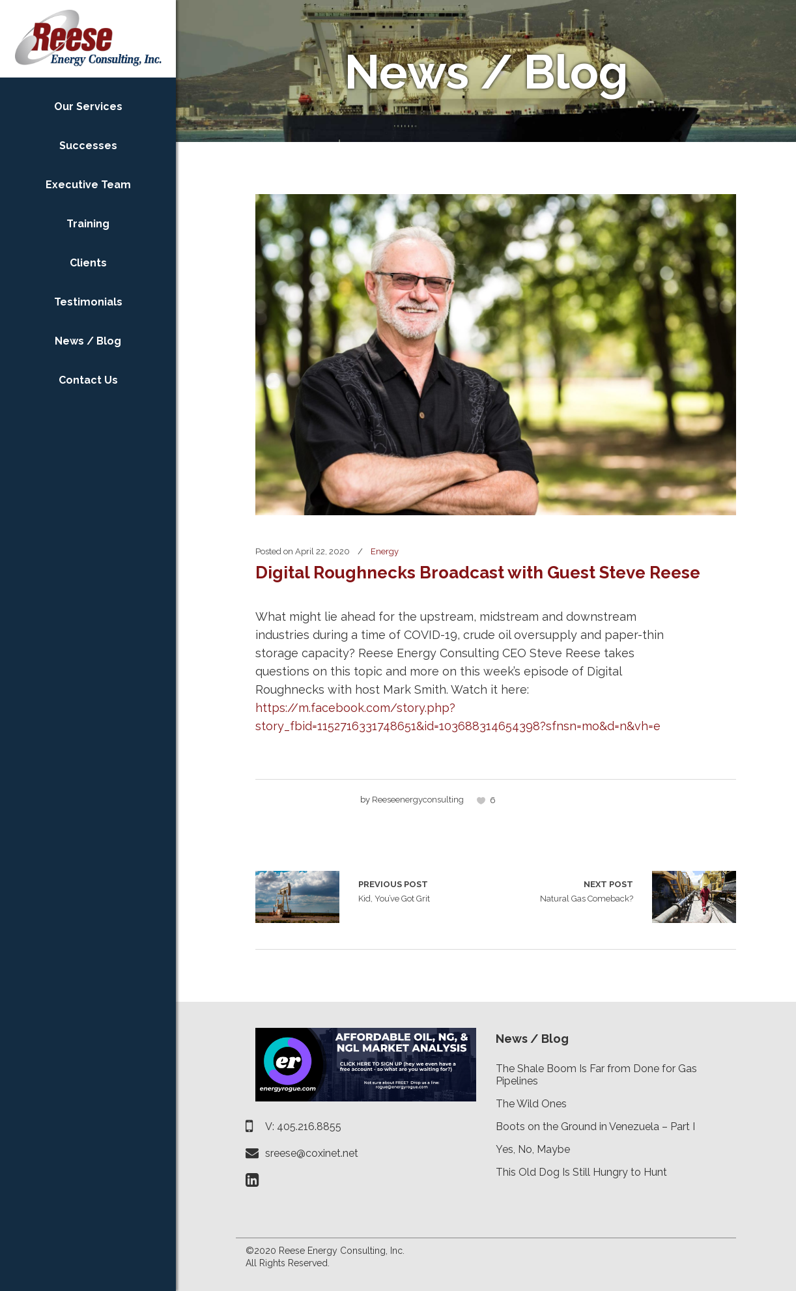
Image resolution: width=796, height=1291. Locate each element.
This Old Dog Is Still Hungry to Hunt (581, 1172)
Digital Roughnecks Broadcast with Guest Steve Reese (477, 572)
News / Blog (532, 1038)
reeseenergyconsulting (418, 799)
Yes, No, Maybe (533, 1149)
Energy (385, 551)
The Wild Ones (531, 1104)
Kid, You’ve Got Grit (297, 897)
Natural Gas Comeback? (586, 890)
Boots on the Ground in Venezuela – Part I (595, 1126)
